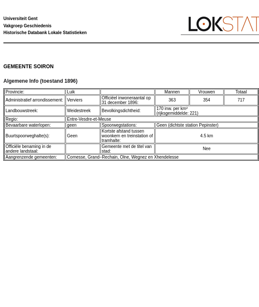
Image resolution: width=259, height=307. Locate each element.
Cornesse (76, 157)
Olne (124, 157)
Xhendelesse (166, 157)
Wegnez (139, 157)
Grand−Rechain (103, 157)
